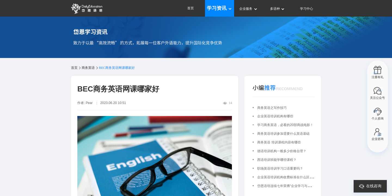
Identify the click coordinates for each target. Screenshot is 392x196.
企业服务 (248, 9)
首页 (190, 8)
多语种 (277, 9)
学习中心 (306, 9)
